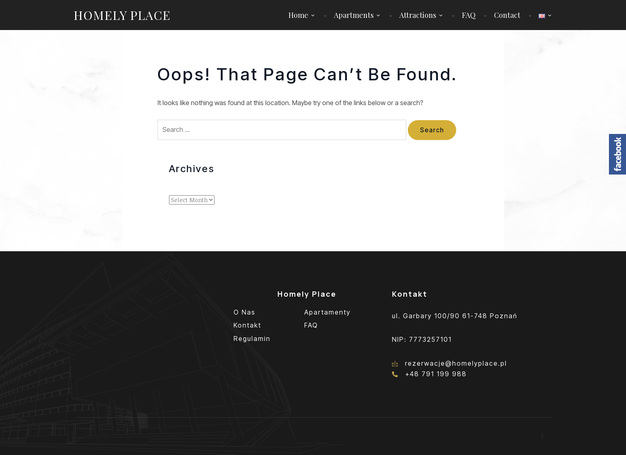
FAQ (469, 15)
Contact (507, 15)
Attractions (417, 15)
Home (298, 15)
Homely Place (122, 15)
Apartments (354, 15)
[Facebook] (543, 436)
